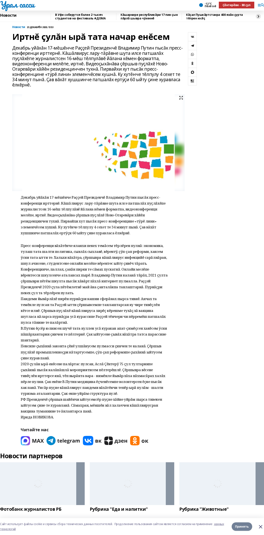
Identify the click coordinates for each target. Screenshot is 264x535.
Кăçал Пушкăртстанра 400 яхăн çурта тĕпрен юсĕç (214, 16)
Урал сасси (17, 4)
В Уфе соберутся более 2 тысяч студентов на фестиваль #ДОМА (80, 16)
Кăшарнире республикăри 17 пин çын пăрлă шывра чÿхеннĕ (149, 16)
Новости (8, 15)
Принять (242, 526)
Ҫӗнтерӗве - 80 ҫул (236, 5)
